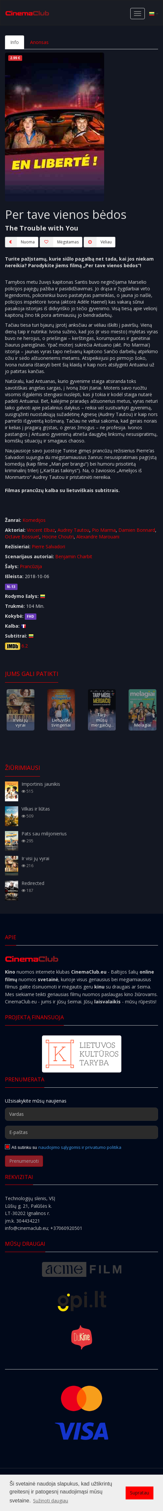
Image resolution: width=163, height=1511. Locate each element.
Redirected (32, 883)
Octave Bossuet (22, 536)
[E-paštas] (81, 1132)
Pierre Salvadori (48, 546)
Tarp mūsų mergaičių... (102, 720)
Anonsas (39, 42)
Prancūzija (31, 566)
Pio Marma (104, 530)
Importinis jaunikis (40, 784)
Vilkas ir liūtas (35, 809)
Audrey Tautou (73, 530)
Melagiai (142, 725)
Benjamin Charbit (73, 556)
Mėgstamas (59, 242)
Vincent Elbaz (41, 530)
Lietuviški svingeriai (61, 722)
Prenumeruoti (24, 1161)
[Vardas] (81, 1114)
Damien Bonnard (136, 530)
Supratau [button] (139, 1493)
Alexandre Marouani (97, 536)
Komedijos (34, 520)
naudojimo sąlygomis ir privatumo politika (79, 1147)
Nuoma (20, 242)
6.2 (24, 646)
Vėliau (98, 242)
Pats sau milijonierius (44, 833)
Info (14, 42)
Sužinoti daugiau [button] (50, 1500)
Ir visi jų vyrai (20, 722)
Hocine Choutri (58, 536)
